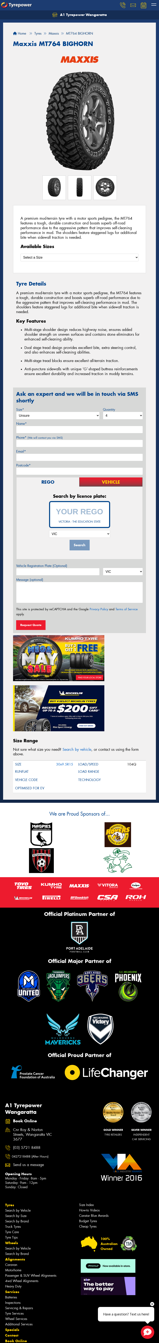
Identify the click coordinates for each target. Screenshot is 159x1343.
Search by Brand (17, 1158)
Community (15, 1288)
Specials (12, 1266)
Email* (21, 451)
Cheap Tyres (87, 1163)
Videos (11, 1311)
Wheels (11, 1179)
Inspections (12, 1239)
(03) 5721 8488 (26, 1084)
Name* (21, 423)
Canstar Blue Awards (93, 1152)
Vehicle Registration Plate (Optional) (41, 566)
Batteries (11, 1234)
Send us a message (28, 1101)
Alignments (15, 1196)
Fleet (9, 1283)
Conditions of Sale (55, 1336)
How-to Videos (89, 1147)
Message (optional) (29, 580)
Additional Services (19, 1261)
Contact (11, 1272)
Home (19, 33)
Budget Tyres (88, 1157)
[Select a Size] (79, 257)
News (10, 1299)
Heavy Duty (13, 1223)
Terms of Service (127, 609)
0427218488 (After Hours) (30, 1093)
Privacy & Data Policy (29, 1336)
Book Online (16, 1277)
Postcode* (23, 465)
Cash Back (12, 1294)
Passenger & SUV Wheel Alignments (30, 1212)
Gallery (11, 1305)
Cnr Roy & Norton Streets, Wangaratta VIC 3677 (32, 1071)
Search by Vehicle (18, 1147)
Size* (20, 409)
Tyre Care (12, 1168)
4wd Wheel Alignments (21, 1217)
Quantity (109, 409)
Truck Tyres (13, 1163)
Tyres (9, 1141)
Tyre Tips (11, 1174)
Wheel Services (16, 1255)
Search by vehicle (77, 685)
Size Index (86, 1141)
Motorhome (13, 1207)
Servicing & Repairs (19, 1244)
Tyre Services (14, 1250)
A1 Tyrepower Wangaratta (79, 14)
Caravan (11, 1201)
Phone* (39, 437)
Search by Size (15, 1152)
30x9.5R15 (64, 701)
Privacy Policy (99, 609)
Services (12, 1228)
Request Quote (30, 625)
